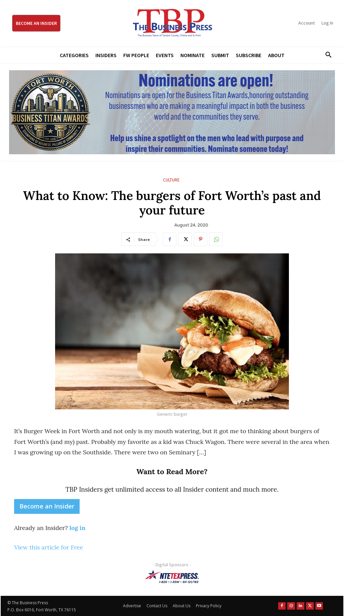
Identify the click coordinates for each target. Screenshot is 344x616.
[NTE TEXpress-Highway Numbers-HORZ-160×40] (172, 576)
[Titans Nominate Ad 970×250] (172, 112)
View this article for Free (48, 547)
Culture (171, 179)
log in (77, 528)
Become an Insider (46, 506)
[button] (326, 55)
